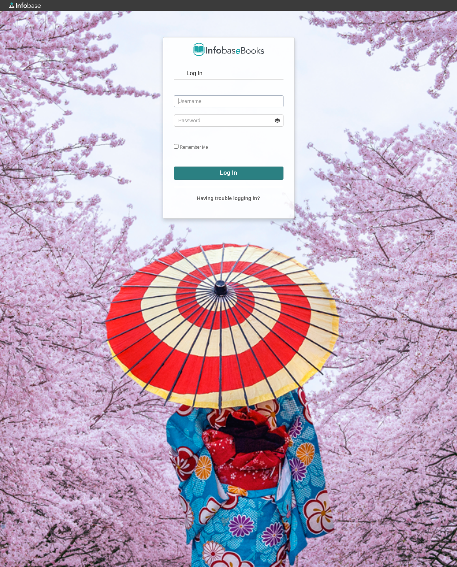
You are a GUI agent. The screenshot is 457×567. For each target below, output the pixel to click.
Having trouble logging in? (228, 198)
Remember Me (194, 147)
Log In (194, 73)
